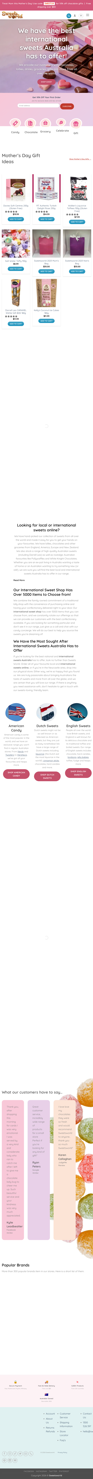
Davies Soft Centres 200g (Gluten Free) (15, 207)
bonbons (72, 757)
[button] (68, 16)
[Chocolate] (30, 126)
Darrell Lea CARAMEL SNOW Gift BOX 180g (15, 311)
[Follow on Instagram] (9, 1453)
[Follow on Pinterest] (4, 1460)
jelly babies (83, 757)
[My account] (75, 15)
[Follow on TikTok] (15, 1453)
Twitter (53, 1471)
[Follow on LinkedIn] (9, 1460)
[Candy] (15, 126)
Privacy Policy (62, 1452)
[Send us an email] (25, 1453)
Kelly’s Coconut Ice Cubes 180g (46, 311)
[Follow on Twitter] (20, 1453)
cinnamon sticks (51, 760)
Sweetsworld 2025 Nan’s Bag (77, 262)
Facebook (29, 1471)
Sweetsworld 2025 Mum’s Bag (46, 262)
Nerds (21, 751)
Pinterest (64, 1471)
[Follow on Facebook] (4, 1453)
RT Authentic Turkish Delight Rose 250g (46, 207)
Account (50, 1413)
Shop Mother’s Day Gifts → (80, 159)
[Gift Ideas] (76, 126)
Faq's (63, 1440)
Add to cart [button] (16, 219)
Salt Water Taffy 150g (16, 261)
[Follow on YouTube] (15, 1460)
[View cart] (81, 16)
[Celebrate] (61, 125)
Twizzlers (9, 755)
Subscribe (67, 106)
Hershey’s (22, 755)
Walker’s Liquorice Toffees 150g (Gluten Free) (77, 208)
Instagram (41, 1471)
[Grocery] (45, 125)
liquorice (40, 754)
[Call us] (30, 1453)
